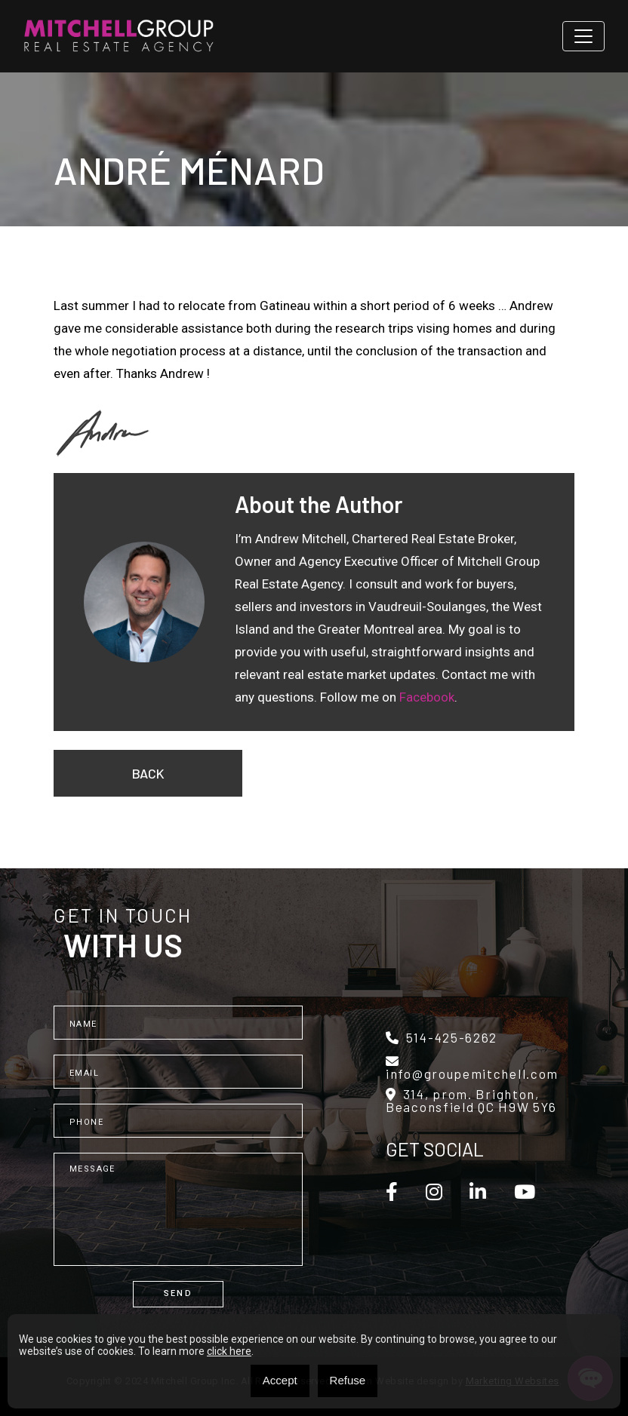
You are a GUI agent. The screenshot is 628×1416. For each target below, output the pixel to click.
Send (178, 1293)
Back (148, 773)
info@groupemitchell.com (472, 1067)
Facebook (426, 697)
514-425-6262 (441, 1037)
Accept (280, 1380)
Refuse (348, 1380)
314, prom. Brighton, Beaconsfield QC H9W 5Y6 (471, 1100)
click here (229, 1351)
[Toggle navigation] (583, 36)
